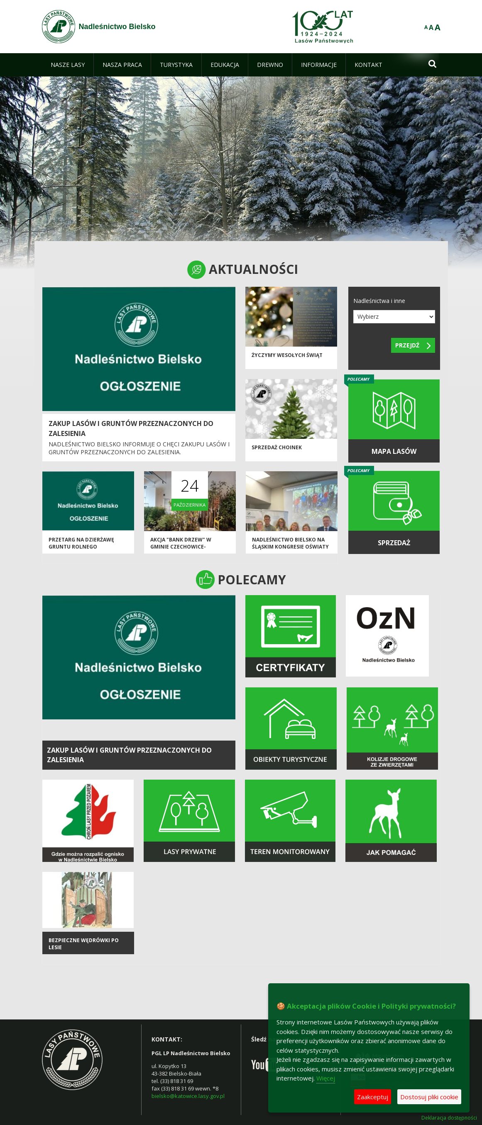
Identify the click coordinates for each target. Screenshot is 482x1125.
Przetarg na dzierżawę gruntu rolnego (81, 543)
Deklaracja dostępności (449, 1118)
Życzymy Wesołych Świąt (287, 355)
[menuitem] (67, 64)
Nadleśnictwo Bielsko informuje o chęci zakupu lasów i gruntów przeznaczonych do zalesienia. (139, 448)
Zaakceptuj (372, 1097)
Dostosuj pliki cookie (429, 1097)
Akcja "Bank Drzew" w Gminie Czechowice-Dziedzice (180, 547)
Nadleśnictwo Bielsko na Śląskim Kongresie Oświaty (290, 543)
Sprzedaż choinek (277, 447)
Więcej (325, 1078)
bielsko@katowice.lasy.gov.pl (188, 1096)
